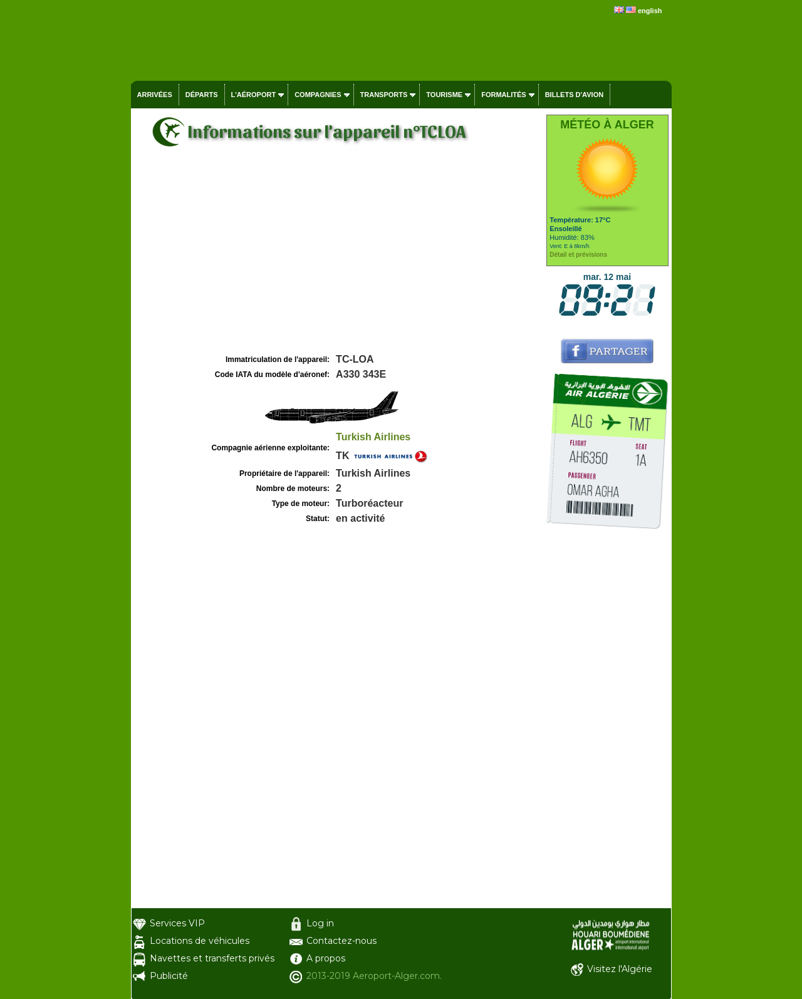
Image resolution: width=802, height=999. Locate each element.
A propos (325, 958)
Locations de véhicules (199, 940)
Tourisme (444, 94)
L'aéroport (253, 94)
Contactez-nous (341, 940)
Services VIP (177, 923)
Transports (384, 94)
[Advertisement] (337, 257)
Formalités (503, 94)
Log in (320, 923)
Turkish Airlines (373, 437)
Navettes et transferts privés (212, 958)
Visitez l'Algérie (619, 969)
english (650, 10)
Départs (201, 94)
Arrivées (154, 94)
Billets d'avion (574, 94)
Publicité (169, 975)
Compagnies (317, 94)
